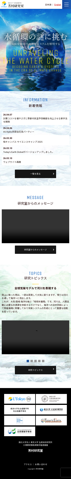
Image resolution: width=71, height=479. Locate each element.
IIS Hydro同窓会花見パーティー (18, 132)
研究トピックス (35, 370)
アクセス (28, 464)
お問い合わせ (41, 464)
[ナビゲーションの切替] (66, 4)
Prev (5, 322)
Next (65, 322)
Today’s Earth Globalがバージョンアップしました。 (28, 152)
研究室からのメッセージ (35, 250)
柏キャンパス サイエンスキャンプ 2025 (22, 142)
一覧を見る (35, 174)
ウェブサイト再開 (12, 162)
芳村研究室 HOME (12, 4)
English (57, 5)
